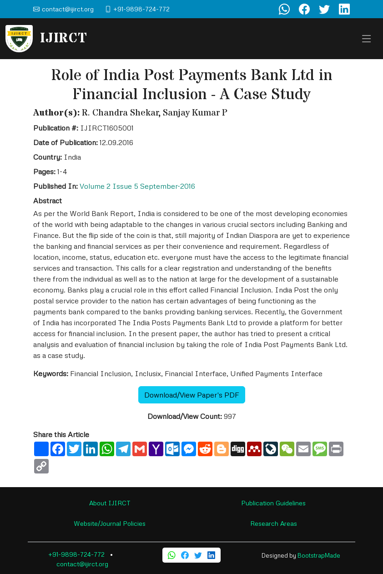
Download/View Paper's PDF (191, 394)
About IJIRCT (110, 503)
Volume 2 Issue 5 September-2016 (137, 186)
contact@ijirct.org (82, 564)
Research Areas (273, 523)
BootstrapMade (318, 555)
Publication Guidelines (273, 503)
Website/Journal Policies (110, 523)
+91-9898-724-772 (76, 554)
